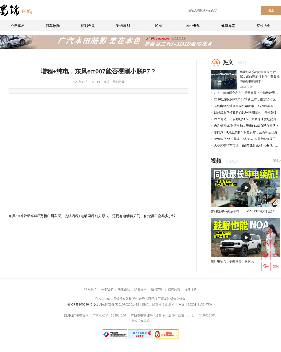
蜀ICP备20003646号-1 (83, 304)
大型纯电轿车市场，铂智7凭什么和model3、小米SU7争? (247, 145)
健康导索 (228, 26)
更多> (277, 161)
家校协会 (263, 26)
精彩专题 (88, 26)
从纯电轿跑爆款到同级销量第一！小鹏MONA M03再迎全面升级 (247, 106)
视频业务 (190, 289)
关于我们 (107, 289)
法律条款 (124, 289)
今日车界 (18, 26)
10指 (158, 26)
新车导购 (53, 26)
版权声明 (157, 289)
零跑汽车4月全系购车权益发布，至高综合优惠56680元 (247, 132)
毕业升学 (193, 26)
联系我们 (90, 289)
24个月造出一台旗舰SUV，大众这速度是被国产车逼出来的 (247, 119)
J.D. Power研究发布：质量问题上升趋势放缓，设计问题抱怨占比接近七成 (247, 93)
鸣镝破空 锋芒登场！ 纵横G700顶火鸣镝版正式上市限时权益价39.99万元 (247, 139)
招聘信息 (174, 289)
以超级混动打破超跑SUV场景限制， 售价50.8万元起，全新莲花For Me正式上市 (247, 112)
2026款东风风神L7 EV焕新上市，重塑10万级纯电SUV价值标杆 (247, 99)
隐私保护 (140, 289)
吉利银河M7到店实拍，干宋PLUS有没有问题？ (246, 125)
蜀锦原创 (123, 26)
